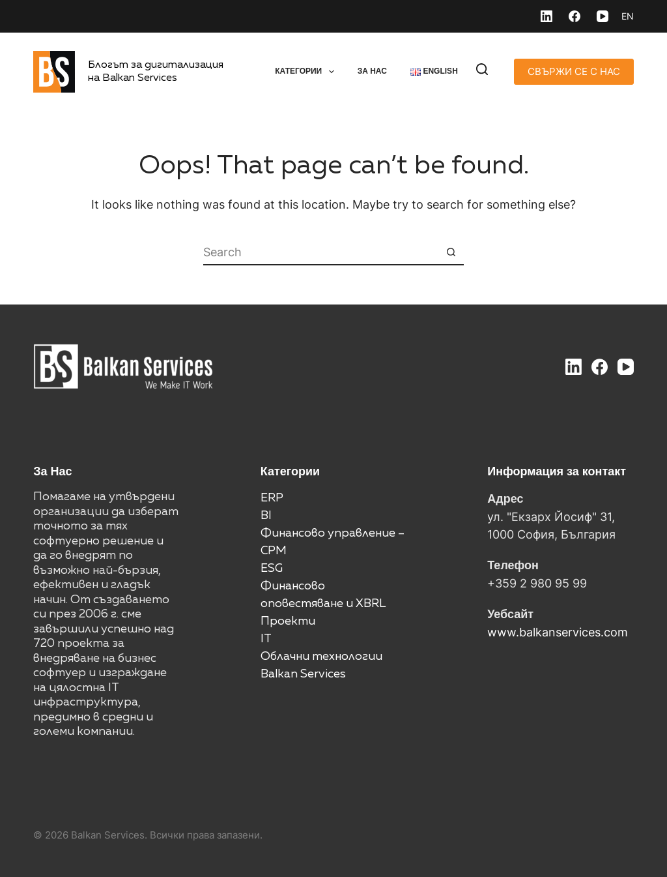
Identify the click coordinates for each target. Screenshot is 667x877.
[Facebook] (574, 16)
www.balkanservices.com (557, 632)
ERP (272, 498)
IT (266, 639)
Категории (307, 72)
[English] (627, 16)
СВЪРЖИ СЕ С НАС (574, 71)
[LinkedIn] (546, 16)
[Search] (482, 69)
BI (266, 516)
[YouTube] (602, 16)
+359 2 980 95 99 (537, 583)
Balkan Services (303, 674)
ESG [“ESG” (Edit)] (272, 568)
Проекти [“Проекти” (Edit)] (288, 621)
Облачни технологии (321, 656)
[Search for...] (320, 252)
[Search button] (451, 252)
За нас (372, 71)
